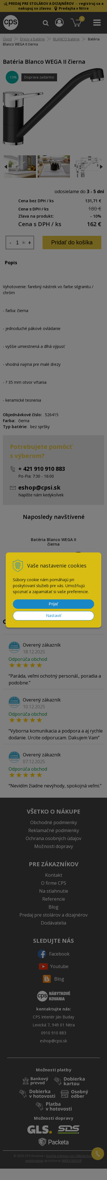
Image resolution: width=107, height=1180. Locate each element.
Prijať (53, 604)
